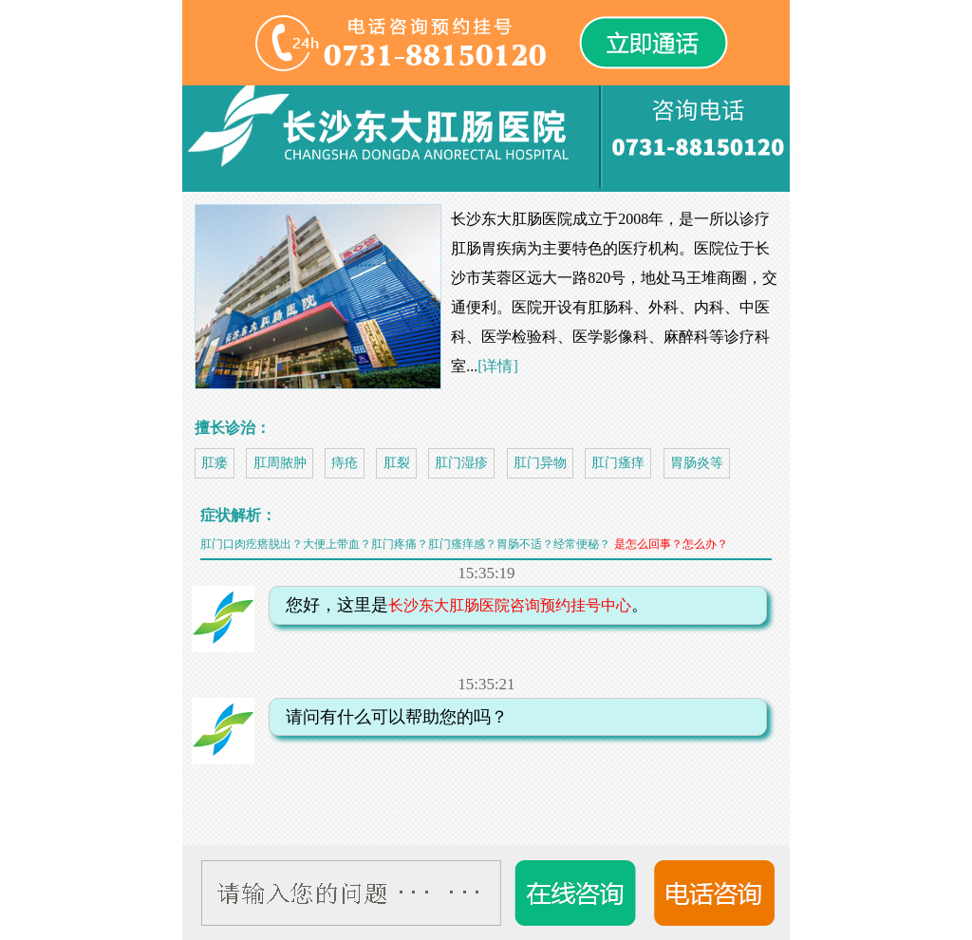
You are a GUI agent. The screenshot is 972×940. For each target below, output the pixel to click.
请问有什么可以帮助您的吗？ (391, 716)
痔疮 (344, 463)
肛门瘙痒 (618, 463)
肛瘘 (214, 463)
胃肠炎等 (696, 463)
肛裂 (396, 463)
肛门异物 (540, 463)
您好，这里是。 (461, 604)
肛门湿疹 (461, 463)
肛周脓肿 (280, 463)
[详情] (497, 366)
